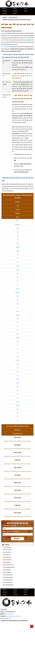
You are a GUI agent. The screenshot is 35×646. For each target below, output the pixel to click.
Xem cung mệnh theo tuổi (8, 567)
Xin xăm (25, 592)
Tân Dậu (17, 405)
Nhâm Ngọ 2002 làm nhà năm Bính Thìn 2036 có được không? (17, 516)
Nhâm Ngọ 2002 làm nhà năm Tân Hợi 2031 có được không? (17, 479)
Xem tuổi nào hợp (7, 557)
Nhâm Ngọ (17, 224)
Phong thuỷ (4, 10)
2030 (17, 356)
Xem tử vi (15, 8)
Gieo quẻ (4, 594)
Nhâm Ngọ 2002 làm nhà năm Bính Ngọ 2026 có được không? (17, 441)
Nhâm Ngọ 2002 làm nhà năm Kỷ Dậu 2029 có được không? (17, 464)
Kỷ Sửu (17, 270)
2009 (17, 266)
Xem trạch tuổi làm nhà (8, 585)
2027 (17, 334)
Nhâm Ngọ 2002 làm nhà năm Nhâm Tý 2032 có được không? (17, 486)
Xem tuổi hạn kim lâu (7, 574)
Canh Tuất (17, 360)
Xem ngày (15, 10)
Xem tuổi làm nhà (7, 547)
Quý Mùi (17, 247)
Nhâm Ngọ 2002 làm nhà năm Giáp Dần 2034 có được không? (17, 501)
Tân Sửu (17, 315)
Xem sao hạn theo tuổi (8, 564)
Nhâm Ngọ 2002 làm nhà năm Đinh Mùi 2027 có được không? (17, 448)
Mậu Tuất (17, 292)
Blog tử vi (15, 13)
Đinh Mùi (17, 337)
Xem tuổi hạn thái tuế (7, 582)
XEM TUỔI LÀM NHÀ (29, 37)
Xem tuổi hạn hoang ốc (8, 577)
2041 (17, 401)
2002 (17, 220)
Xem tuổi (25, 8)
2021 (17, 311)
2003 (17, 243)
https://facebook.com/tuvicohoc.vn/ (13, 616)
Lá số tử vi (4, 8)
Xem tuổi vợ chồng (7, 549)
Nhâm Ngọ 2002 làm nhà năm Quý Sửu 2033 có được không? (17, 494)
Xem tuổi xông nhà (7, 572)
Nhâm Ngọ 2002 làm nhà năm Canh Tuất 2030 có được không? (17, 471)
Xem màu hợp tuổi (7, 559)
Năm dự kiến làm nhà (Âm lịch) (10, 531)
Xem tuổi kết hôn (7, 569)
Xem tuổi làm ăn (6, 554)
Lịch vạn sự (4, 13)
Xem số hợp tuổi (6, 562)
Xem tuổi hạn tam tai (7, 580)
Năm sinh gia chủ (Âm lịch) (9, 525)
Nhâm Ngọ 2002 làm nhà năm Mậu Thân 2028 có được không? (17, 456)
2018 (17, 288)
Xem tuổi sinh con (7, 552)
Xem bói (25, 10)
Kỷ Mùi (17, 383)
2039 (17, 379)
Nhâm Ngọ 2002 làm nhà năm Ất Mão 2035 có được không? (17, 509)
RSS (10, 618)
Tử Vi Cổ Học (5, 46)
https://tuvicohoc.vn (9, 614)
